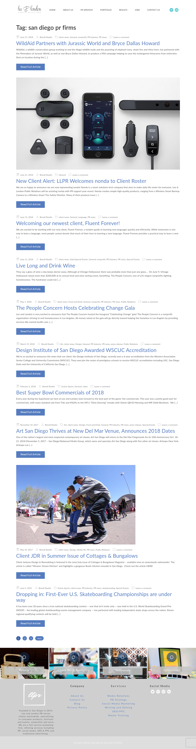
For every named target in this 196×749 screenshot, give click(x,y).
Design (78, 344)
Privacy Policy (77, 707)
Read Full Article (31, 67)
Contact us (153, 10)
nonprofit (82, 37)
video (85, 386)
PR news (103, 37)
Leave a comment (121, 37)
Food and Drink (75, 302)
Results (123, 10)
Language (82, 217)
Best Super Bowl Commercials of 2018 (60, 392)
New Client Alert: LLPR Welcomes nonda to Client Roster (81, 181)
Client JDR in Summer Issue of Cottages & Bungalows (77, 556)
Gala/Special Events (79, 259)
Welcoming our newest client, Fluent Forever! (68, 223)
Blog (77, 703)
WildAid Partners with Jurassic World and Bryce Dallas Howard (88, 43)
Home (52, 10)
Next (39, 638)
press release (117, 344)
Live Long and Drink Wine (45, 265)
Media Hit (81, 549)
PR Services (87, 10)
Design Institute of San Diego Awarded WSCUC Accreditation (86, 350)
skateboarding (108, 588)
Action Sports (67, 386)
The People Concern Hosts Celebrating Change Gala (75, 308)
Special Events (133, 259)
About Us (68, 10)
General (73, 37)
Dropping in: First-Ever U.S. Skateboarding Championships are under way (94, 597)
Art (61, 344)
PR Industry (92, 37)
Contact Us (77, 699)
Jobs (137, 10)
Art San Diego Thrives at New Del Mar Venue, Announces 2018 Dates (95, 431)
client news (64, 37)
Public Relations (128, 302)
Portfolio (106, 10)
